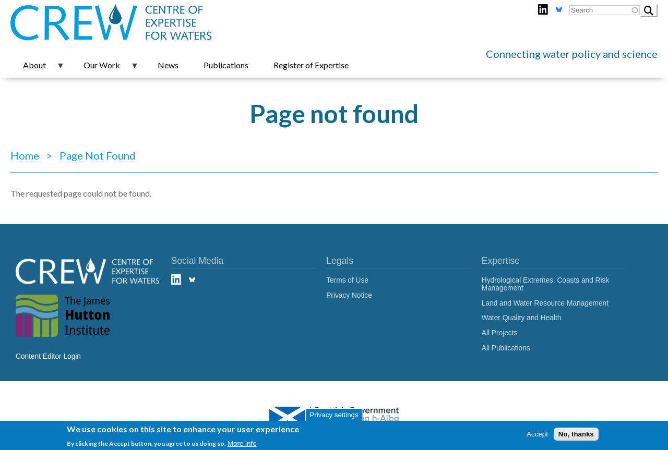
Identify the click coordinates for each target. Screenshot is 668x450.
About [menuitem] (37, 69)
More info (242, 445)
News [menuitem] (168, 65)
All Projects (500, 333)
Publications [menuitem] (226, 65)
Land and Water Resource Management (545, 303)
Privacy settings (333, 416)
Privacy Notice (349, 295)
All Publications (506, 348)
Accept (537, 436)
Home (24, 155)
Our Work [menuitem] (105, 69)
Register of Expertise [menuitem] (311, 65)
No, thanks (576, 436)
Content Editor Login (48, 356)
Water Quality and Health (522, 318)
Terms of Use (347, 280)
